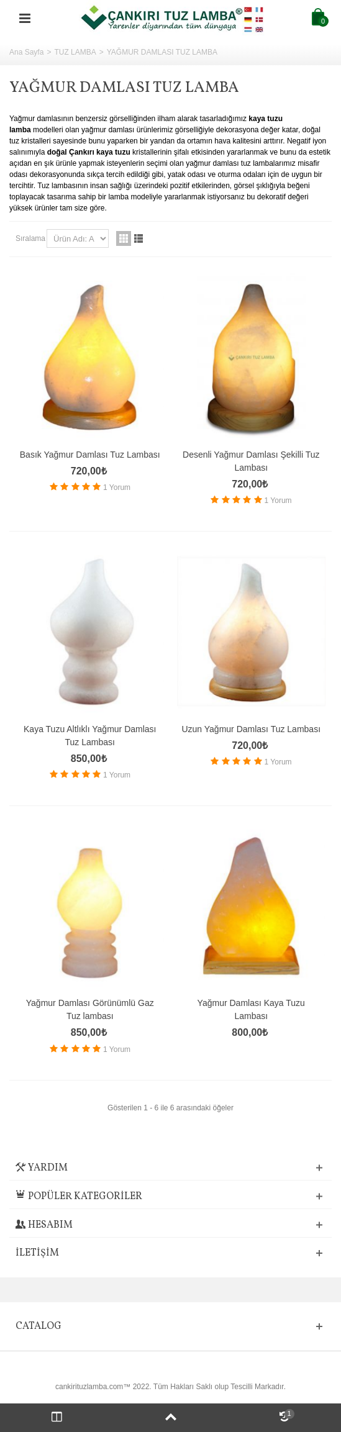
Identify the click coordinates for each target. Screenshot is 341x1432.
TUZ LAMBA (75, 52)
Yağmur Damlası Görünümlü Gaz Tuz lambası (90, 1009)
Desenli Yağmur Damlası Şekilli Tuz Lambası (251, 461)
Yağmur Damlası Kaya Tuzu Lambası (251, 1009)
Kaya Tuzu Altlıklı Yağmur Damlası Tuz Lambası (90, 735)
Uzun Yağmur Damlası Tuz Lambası (251, 729)
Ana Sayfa (26, 52)
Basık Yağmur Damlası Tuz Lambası (90, 455)
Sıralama (30, 238)
